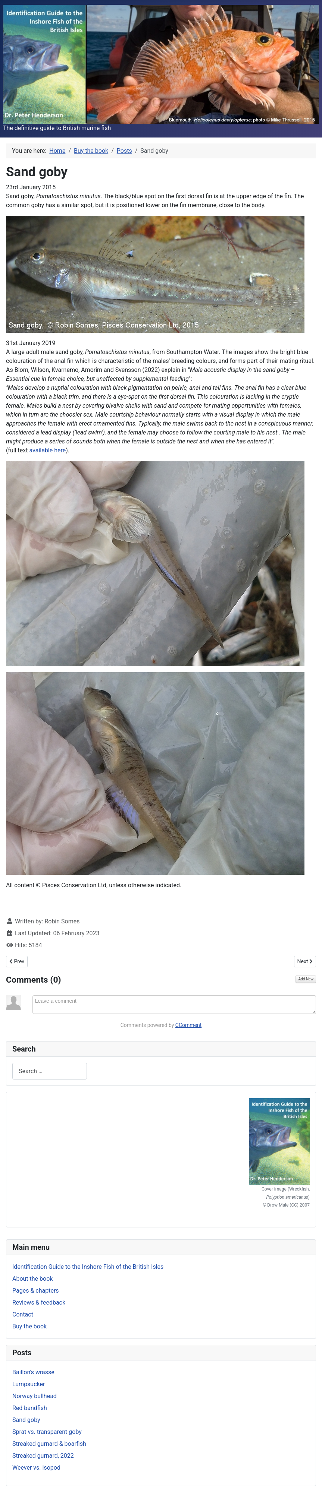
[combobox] (49, 1071)
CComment (188, 1025)
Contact (22, 1314)
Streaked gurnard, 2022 (43, 1455)
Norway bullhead (34, 1396)
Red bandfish (29, 1408)
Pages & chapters (35, 1290)
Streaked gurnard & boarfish (49, 1443)
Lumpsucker (28, 1384)
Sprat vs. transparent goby (47, 1431)
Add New (305, 979)
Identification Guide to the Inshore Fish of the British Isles (87, 1266)
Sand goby (26, 1419)
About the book (32, 1278)
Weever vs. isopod (36, 1467)
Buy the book (29, 1326)
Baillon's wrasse (33, 1372)
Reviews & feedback (38, 1302)
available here (47, 450)
